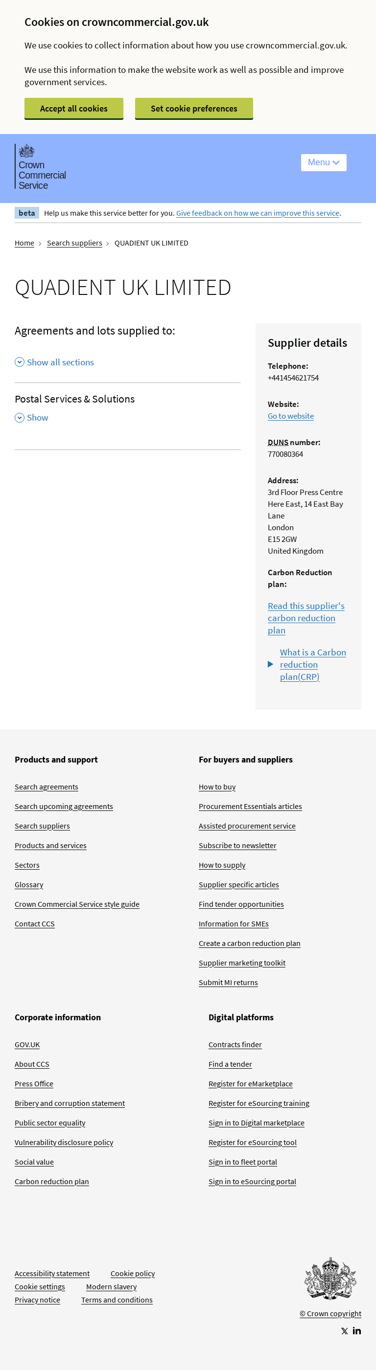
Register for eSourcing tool (253, 1142)
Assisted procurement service (247, 826)
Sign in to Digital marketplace (257, 1122)
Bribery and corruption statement (70, 1103)
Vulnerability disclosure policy (64, 1142)
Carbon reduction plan (52, 1181)
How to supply (222, 865)
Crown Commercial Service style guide (77, 904)
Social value (34, 1162)
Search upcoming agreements (64, 806)
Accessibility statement (52, 1273)
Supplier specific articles (239, 884)
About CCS (32, 1064)
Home (24, 242)
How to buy (217, 786)
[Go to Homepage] (330, 1281)
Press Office (34, 1083)
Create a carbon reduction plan (250, 943)
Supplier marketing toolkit (242, 962)
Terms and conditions (117, 1299)
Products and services (51, 845)
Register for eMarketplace (251, 1083)
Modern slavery (111, 1286)
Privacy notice (37, 1299)
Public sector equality (50, 1122)
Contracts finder (235, 1044)
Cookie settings (40, 1286)
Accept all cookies (74, 108)
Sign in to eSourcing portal (252, 1181)
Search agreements (46, 786)
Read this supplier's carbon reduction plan (306, 618)
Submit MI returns (228, 982)
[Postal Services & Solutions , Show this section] (128, 411)
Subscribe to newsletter (238, 845)
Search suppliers (74, 242)
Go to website (291, 415)
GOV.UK (27, 1044)
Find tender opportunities (241, 904)
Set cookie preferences (194, 108)
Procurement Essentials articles (250, 806)
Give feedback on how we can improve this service (257, 213)
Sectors (27, 865)
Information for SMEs (234, 923)
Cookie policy (133, 1273)
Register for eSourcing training (259, 1103)
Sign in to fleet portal (243, 1162)
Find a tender (230, 1064)
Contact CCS (35, 923)
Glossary (29, 884)
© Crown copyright (330, 1313)
